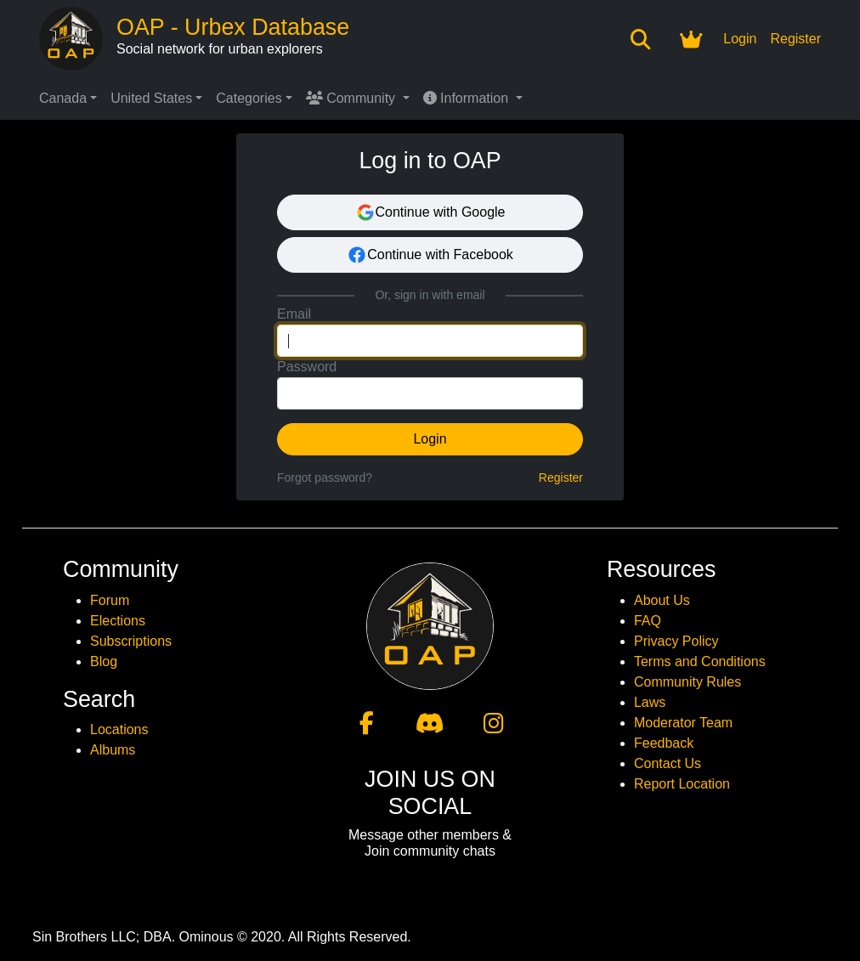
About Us (662, 600)
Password (307, 366)
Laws (649, 702)
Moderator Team (683, 722)
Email (294, 314)
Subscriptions (131, 641)
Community (352, 98)
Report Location (682, 784)
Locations (119, 729)
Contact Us (667, 763)
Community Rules (687, 682)
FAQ (647, 620)
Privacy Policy (676, 641)
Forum (109, 600)
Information (467, 98)
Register (795, 38)
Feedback (663, 743)
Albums (112, 750)
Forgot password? (324, 477)
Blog (103, 661)
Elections (117, 620)
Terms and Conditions (700, 661)
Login (739, 38)
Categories (248, 98)
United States (151, 98)
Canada (63, 98)
